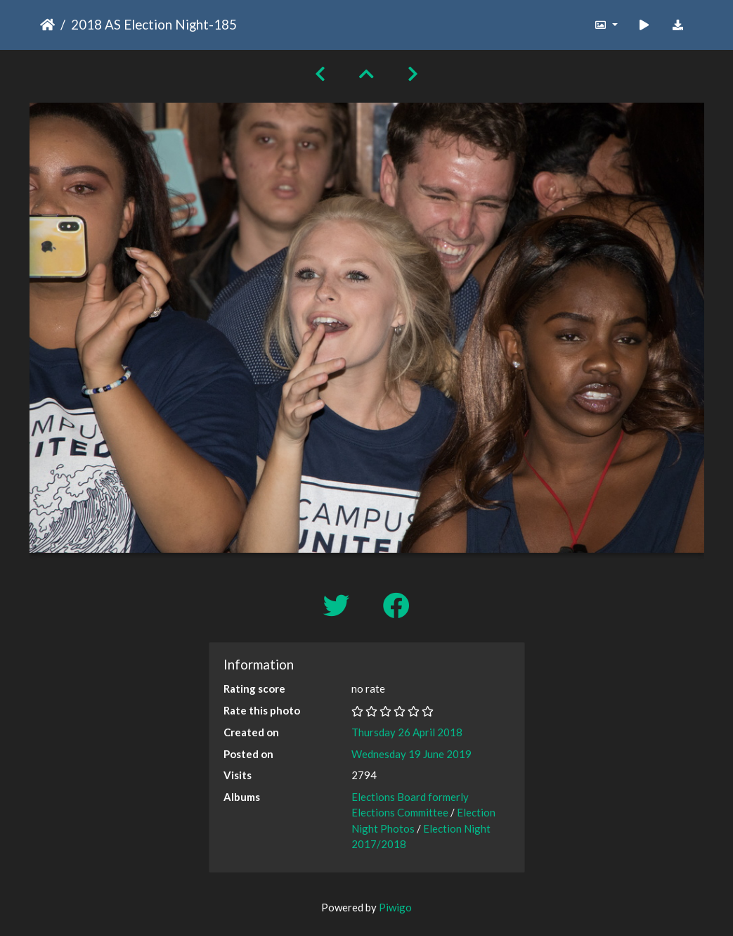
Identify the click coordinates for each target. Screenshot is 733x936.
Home (47, 24)
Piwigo (395, 907)
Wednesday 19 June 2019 (411, 754)
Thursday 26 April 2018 (406, 732)
